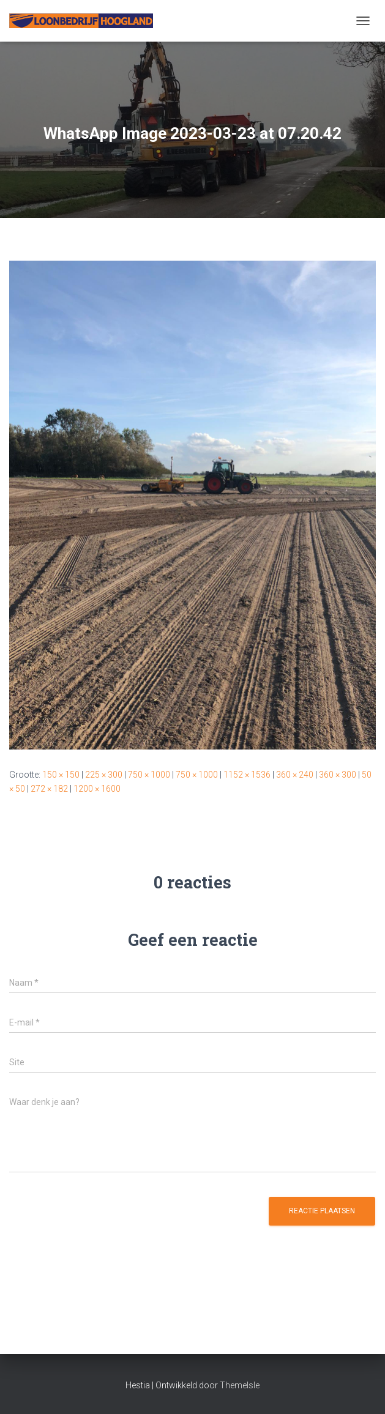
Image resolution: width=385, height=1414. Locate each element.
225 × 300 (103, 775)
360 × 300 (337, 775)
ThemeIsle (240, 1385)
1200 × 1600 (97, 789)
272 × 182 (49, 789)
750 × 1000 (149, 775)
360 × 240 (294, 775)
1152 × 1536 (247, 775)
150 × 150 (61, 775)
